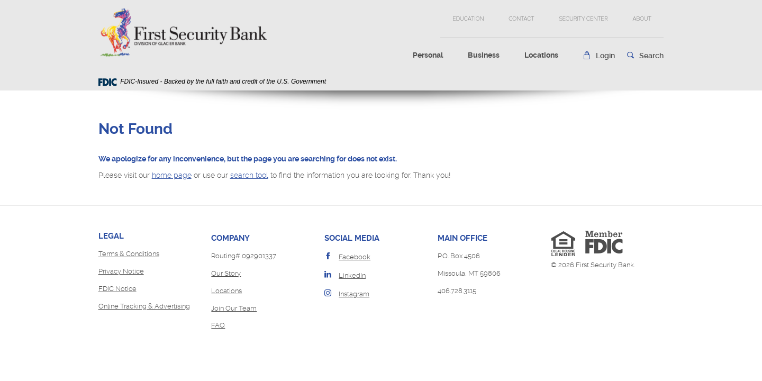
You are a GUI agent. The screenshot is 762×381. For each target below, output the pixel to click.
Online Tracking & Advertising (144, 306)
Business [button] (484, 55)
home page (172, 175)
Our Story (226, 273)
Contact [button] (521, 18)
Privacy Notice (121, 271)
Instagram (354, 294)
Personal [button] (428, 55)
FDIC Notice (117, 289)
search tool (249, 175)
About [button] (641, 18)
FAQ (218, 325)
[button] (598, 56)
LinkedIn (352, 275)
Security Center (583, 18)
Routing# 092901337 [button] (243, 256)
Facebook (354, 257)
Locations (541, 55)
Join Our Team (234, 308)
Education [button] (468, 18)
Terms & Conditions (128, 254)
